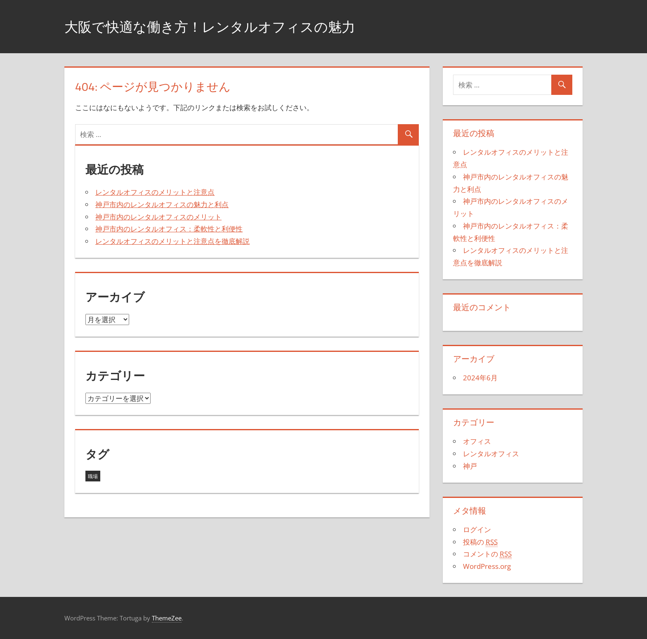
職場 (93, 476)
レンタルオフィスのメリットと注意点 (155, 192)
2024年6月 (480, 377)
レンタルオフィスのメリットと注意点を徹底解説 (172, 241)
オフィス (477, 441)
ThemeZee (167, 618)
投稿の (480, 542)
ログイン (477, 529)
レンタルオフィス (491, 453)
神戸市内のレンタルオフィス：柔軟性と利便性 (169, 228)
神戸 (470, 466)
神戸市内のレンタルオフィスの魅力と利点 (162, 204)
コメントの (487, 554)
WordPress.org (487, 566)
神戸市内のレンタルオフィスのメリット (158, 217)
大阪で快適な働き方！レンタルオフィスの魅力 (222, 26)
